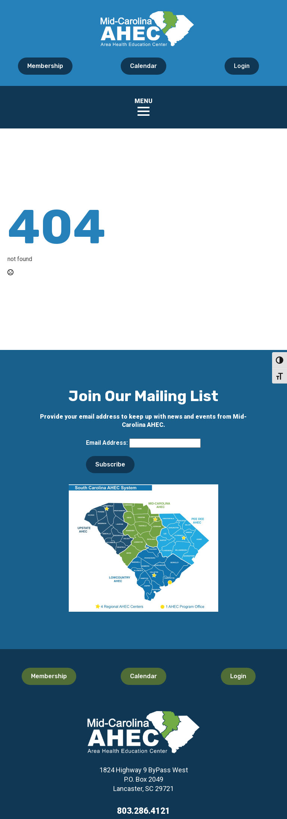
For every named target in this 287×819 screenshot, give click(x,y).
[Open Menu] (143, 111)
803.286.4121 (143, 811)
